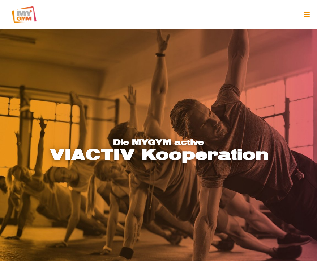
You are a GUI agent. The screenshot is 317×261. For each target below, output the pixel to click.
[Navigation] (307, 14)
